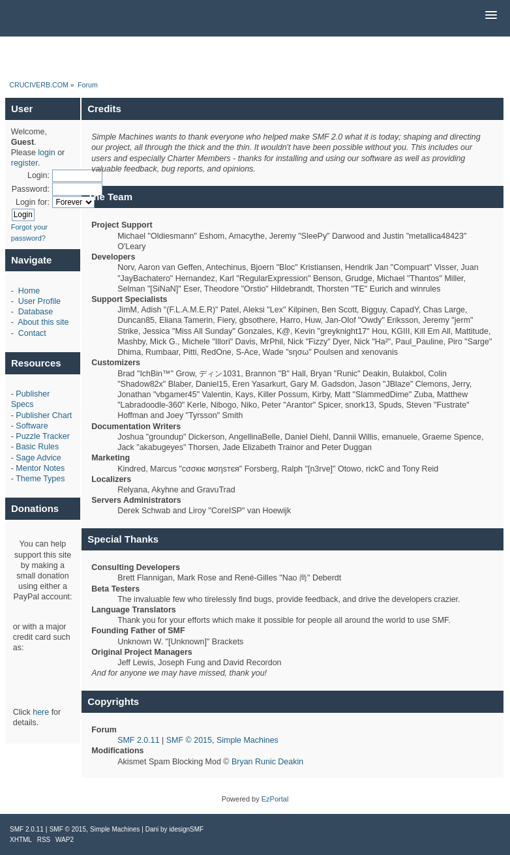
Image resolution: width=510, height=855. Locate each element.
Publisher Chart (44, 415)
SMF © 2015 (189, 740)
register (24, 163)
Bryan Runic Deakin (267, 761)
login (46, 152)
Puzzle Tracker (42, 436)
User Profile (39, 301)
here (41, 712)
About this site (43, 322)
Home (29, 290)
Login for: (33, 202)
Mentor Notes (40, 468)
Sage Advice (38, 457)
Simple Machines (247, 740)
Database (35, 311)
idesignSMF (186, 829)
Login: (38, 175)
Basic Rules (37, 446)
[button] (491, 16)
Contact (32, 333)
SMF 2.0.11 (138, 740)
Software (32, 425)
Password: (31, 189)
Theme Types (40, 478)
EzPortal (275, 799)
